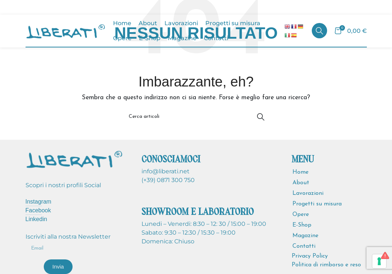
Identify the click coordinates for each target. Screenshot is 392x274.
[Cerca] (319, 30)
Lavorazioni (307, 193)
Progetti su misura (317, 204)
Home (300, 172)
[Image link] (75, 158)
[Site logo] (66, 30)
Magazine (305, 236)
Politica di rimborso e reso (326, 265)
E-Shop (301, 225)
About (300, 183)
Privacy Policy (310, 256)
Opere (300, 214)
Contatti (303, 246)
